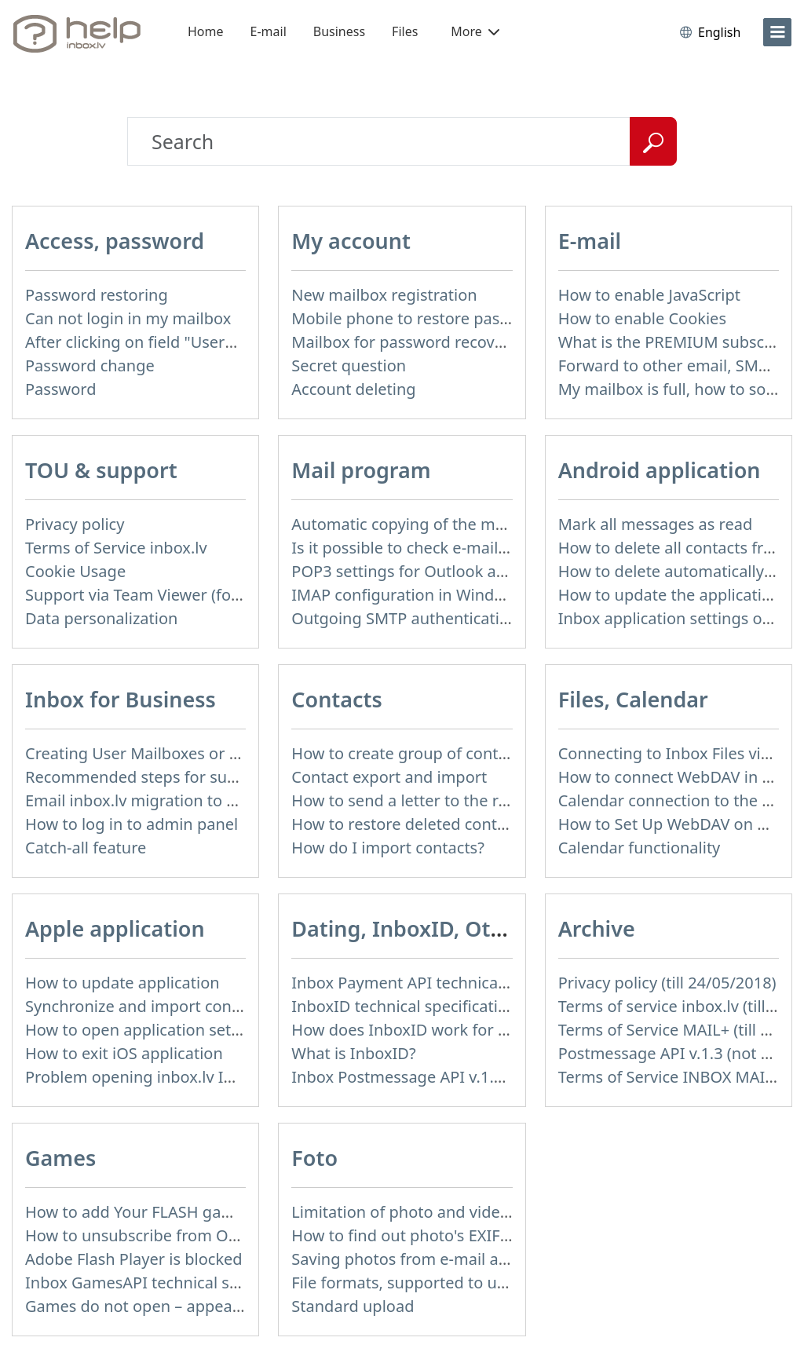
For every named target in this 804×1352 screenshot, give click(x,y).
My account (351, 240)
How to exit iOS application (124, 1053)
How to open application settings (146, 1029)
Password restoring (96, 294)
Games (60, 1157)
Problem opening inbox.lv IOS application (177, 1076)
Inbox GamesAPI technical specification (169, 1282)
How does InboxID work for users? (417, 1029)
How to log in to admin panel (131, 824)
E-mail (268, 31)
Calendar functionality (639, 847)
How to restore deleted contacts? (412, 824)
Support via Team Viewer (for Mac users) (173, 594)
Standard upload (352, 1306)
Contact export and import (389, 776)
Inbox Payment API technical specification (444, 982)
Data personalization (101, 618)
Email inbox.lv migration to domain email (176, 800)
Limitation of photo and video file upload (441, 1211)
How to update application (122, 982)
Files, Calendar (633, 699)
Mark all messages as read (655, 524)
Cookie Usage (75, 571)
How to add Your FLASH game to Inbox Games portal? (222, 1211)
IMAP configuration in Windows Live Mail (441, 594)
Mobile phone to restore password (418, 318)
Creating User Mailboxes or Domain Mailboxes (195, 753)
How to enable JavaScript (649, 294)
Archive (596, 928)
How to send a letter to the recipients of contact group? (494, 800)
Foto (314, 1157)
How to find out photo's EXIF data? (417, 1235)
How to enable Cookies (642, 318)
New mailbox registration (384, 294)
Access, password (114, 240)
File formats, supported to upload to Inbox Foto (466, 1282)
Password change (90, 365)
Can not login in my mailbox (128, 318)
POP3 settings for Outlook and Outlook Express (465, 571)
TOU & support (101, 469)
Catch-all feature (85, 847)
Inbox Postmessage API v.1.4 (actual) (426, 1076)
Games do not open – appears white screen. (186, 1306)
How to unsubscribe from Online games (171, 1235)
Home (206, 31)
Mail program (360, 469)
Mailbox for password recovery (404, 342)
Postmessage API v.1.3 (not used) (680, 1053)
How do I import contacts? (387, 847)
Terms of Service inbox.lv (116, 547)
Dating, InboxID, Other (408, 928)
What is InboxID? (353, 1053)
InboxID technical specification (404, 1006)
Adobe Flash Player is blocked (134, 1259)
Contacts (336, 699)
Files (405, 31)
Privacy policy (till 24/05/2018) (667, 982)
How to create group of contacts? (413, 753)
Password (60, 389)
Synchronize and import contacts (146, 1006)
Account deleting (353, 389)
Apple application (115, 928)
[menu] (777, 32)
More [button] (475, 31)
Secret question (348, 365)
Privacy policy (74, 524)
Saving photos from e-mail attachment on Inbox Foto (486, 1259)
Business (339, 31)
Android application (659, 469)
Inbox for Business (120, 699)
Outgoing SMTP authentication (404, 618)
